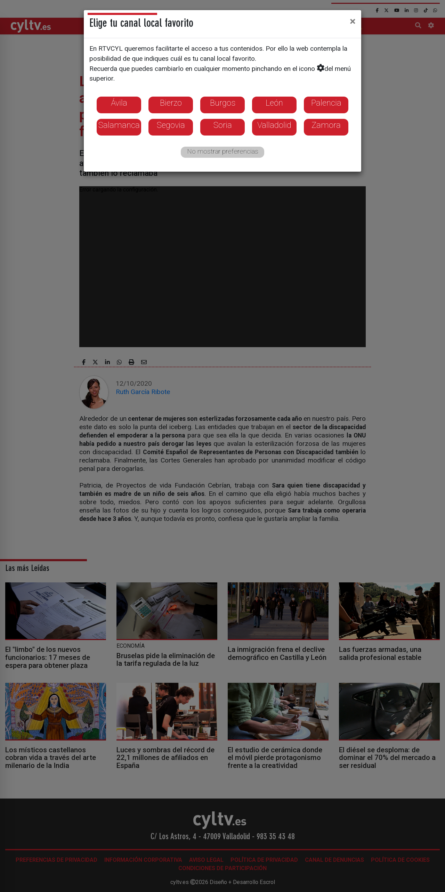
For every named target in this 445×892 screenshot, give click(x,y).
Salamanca (119, 125)
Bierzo (171, 103)
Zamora (326, 125)
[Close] (352, 21)
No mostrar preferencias (222, 151)
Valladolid (274, 125)
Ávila (119, 103)
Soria (222, 125)
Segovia (171, 125)
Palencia (326, 103)
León (274, 103)
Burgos (222, 103)
